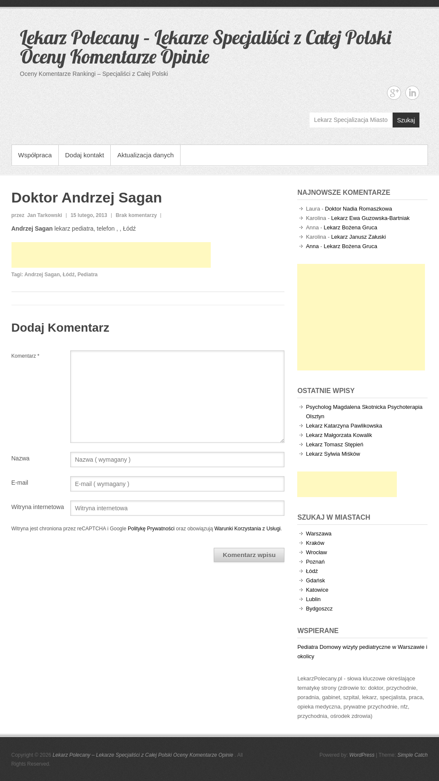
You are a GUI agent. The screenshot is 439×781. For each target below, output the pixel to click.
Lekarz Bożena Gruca (350, 227)
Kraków (315, 543)
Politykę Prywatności (151, 529)
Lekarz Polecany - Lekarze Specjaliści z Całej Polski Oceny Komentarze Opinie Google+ (394, 93)
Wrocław (316, 552)
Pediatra (87, 275)
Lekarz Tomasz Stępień (334, 444)
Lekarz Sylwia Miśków (333, 454)
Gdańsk (315, 580)
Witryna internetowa (37, 506)
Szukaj (406, 120)
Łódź (69, 275)
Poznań (315, 561)
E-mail (20, 482)
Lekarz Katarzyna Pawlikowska (344, 425)
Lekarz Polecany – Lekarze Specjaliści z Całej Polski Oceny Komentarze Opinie (205, 46)
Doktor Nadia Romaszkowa (358, 208)
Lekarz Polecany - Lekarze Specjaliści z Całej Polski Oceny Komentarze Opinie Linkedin (412, 93)
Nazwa (20, 458)
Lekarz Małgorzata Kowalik (339, 435)
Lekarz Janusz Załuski (358, 237)
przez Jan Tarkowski (36, 215)
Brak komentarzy (136, 215)
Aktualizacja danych (145, 155)
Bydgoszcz (319, 608)
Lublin (313, 599)
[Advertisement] (111, 255)
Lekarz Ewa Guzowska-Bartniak (370, 218)
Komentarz (25, 356)
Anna (312, 246)
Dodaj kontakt (84, 155)
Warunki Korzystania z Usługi (247, 529)
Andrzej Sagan (42, 275)
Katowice (317, 590)
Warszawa (318, 533)
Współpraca (35, 155)
